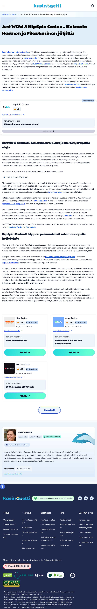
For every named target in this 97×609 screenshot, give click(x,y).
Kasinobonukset (86, 537)
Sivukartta (64, 545)
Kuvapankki (27, 527)
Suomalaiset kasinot (86, 544)
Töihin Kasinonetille (10, 536)
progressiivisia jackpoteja (13, 203)
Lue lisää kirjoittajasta (13, 474)
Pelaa (25, 352)
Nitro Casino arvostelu (12, 331)
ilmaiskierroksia (55, 192)
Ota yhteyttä (8, 520)
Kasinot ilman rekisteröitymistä (86, 526)
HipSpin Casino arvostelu (13, 114)
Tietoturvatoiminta (67, 526)
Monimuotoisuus (10, 529)
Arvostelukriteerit (29, 542)
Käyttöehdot (65, 520)
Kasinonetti (5, 14)
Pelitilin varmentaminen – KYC (48, 539)
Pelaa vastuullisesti (48, 547)
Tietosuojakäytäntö (67, 534)
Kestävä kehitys (48, 520)
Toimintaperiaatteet (29, 521)
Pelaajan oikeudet (48, 531)
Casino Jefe (31, 227)
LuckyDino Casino (15, 227)
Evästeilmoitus (66, 540)
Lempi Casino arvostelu (61, 331)
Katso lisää (49, 410)
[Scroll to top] (2, 486)
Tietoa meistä (9, 524)
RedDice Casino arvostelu (13, 377)
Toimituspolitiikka (29, 534)
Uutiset (14, 14)
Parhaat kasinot (85, 520)
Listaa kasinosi (28, 548)
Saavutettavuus (48, 524)
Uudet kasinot (85, 532)
